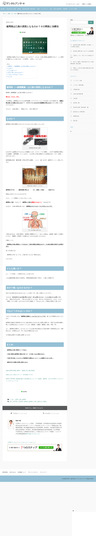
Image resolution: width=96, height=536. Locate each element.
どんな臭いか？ (12, 70)
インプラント (44, 9)
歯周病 (19, 9)
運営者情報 (5, 473)
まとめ (10, 76)
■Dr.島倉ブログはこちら (33, 434)
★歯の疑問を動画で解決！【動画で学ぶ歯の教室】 (20, 370)
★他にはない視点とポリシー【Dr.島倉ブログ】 (19, 374)
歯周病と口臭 (32, 401)
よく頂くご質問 (73, 9)
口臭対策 (20, 401)
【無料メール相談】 (87, 4)
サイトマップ (43, 473)
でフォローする (20, 414)
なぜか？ (10, 68)
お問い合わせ (13, 473)
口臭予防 (14, 401)
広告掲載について (22, 473)
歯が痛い (3, 9)
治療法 (45, 401)
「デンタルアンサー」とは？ (72, 4)
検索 (71, 19)
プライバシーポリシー (33, 473)
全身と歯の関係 (57, 9)
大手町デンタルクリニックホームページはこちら (22, 443)
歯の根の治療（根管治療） (29, 9)
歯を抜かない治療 (11, 9)
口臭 (51, 9)
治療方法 (39, 401)
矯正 (38, 9)
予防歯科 (65, 9)
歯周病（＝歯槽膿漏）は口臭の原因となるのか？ (22, 66)
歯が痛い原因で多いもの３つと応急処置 (83, 51)
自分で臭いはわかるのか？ (15, 72)
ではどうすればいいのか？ (15, 74)
